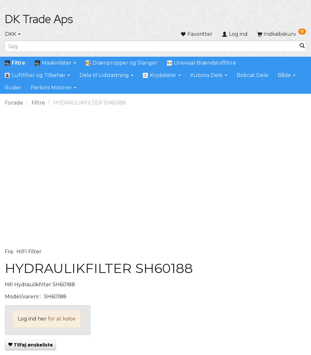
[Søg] (302, 46)
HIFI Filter (28, 252)
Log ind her (32, 319)
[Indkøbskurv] (281, 34)
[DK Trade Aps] (39, 19)
